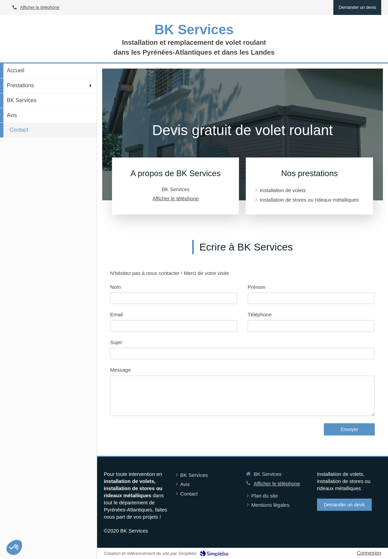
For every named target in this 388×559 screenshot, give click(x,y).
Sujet (116, 342)
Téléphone (259, 314)
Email (116, 314)
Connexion (369, 553)
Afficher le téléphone (39, 7)
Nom (115, 287)
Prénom (256, 287)
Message (120, 370)
